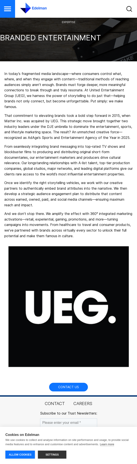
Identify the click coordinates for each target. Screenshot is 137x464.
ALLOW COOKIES (20, 454)
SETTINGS (52, 454)
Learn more (107, 444)
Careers (82, 403)
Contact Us (68, 387)
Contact (55, 403)
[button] (7, 9)
